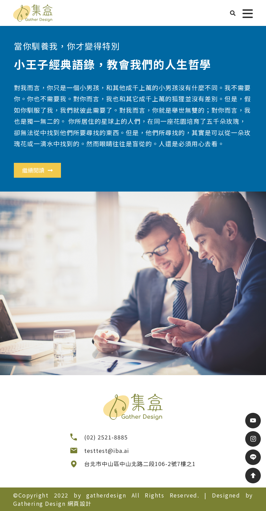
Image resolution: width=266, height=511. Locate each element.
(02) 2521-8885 (106, 437)
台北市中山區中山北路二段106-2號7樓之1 (140, 463)
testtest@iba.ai (106, 450)
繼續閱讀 (37, 170)
